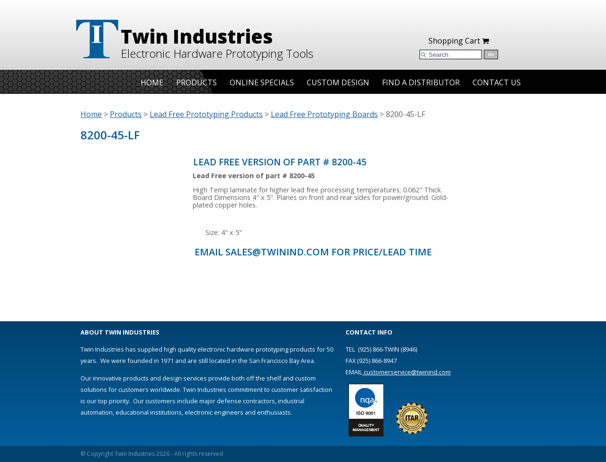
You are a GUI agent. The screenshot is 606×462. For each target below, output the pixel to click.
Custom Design (338, 82)
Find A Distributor (421, 82)
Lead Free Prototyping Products (206, 114)
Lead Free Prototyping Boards (324, 114)
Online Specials (262, 82)
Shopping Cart (458, 41)
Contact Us (496, 82)
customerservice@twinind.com (406, 372)
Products (196, 82)
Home (152, 82)
